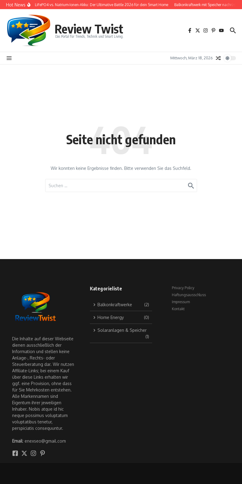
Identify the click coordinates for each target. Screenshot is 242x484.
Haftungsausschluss (189, 295)
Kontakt (178, 309)
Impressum (181, 302)
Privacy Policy (183, 288)
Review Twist (89, 28)
